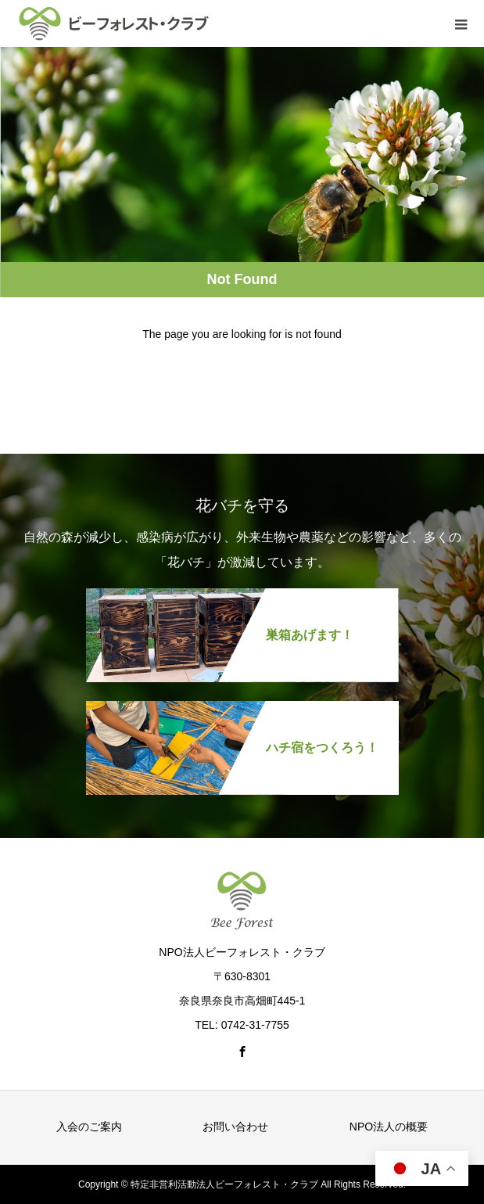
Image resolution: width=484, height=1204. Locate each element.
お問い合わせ (235, 1126)
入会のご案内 (89, 1126)
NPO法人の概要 (389, 1126)
